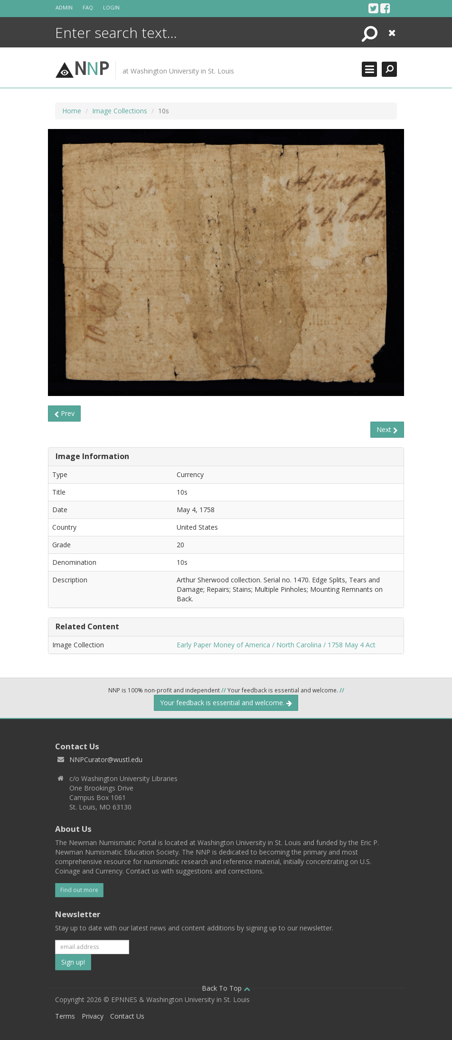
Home (71, 110)
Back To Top (226, 988)
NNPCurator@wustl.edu (105, 759)
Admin (64, 7)
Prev (64, 413)
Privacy (93, 1016)
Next (387, 429)
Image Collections (119, 110)
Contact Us (127, 1016)
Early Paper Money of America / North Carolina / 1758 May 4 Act (276, 644)
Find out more (79, 890)
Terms (65, 1016)
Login (111, 7)
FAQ (88, 7)
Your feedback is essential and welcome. (226, 702)
